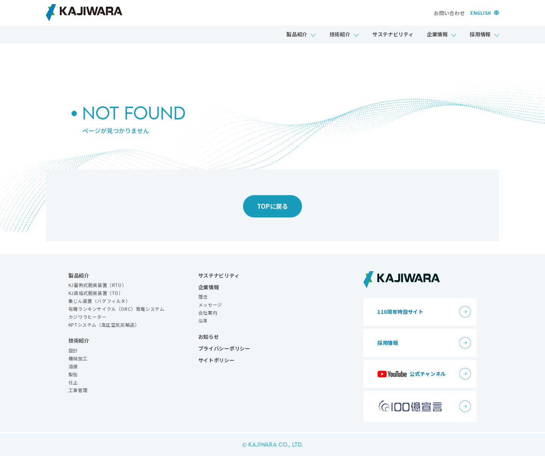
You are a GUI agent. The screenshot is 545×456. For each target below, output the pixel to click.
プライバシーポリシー (224, 348)
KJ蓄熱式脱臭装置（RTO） (97, 285)
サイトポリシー (216, 360)
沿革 (203, 320)
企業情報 (437, 34)
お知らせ (208, 336)
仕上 (73, 382)
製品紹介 (297, 34)
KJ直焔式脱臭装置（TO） (96, 293)
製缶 (73, 374)
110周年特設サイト (400, 311)
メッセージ (210, 304)
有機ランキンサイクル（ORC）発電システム (117, 309)
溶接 (73, 366)
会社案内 (207, 312)
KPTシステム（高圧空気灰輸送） (104, 324)
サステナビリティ (392, 34)
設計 (73, 350)
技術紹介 (340, 34)
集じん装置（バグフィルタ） (100, 301)
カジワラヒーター (88, 316)
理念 (203, 296)
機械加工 (78, 358)
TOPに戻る (272, 209)
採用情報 (480, 34)
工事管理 (78, 390)
